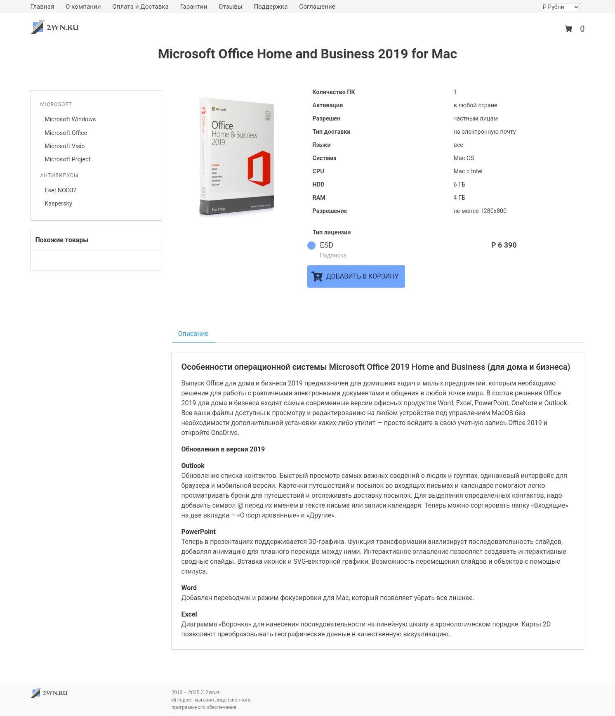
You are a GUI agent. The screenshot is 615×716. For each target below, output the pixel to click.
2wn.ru (57, 27)
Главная (42, 6)
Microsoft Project (67, 159)
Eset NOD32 (60, 190)
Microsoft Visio (65, 146)
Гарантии (193, 6)
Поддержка (270, 6)
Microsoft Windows (70, 119)
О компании (83, 6)
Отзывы (231, 6)
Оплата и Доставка (140, 6)
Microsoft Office (66, 133)
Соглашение (317, 6)
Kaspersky (58, 203)
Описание (193, 334)
